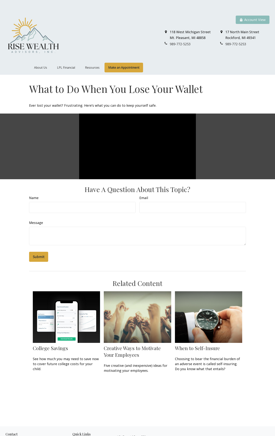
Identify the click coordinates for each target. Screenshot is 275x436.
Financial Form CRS (134, 425)
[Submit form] (38, 246)
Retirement (79, 430)
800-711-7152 (26, 434)
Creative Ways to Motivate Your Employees (132, 340)
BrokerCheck (202, 432)
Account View (253, 9)
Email (143, 187)
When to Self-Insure (197, 337)
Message (36, 211)
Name (34, 187)
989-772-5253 (22, 430)
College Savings (50, 337)
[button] (40, 56)
